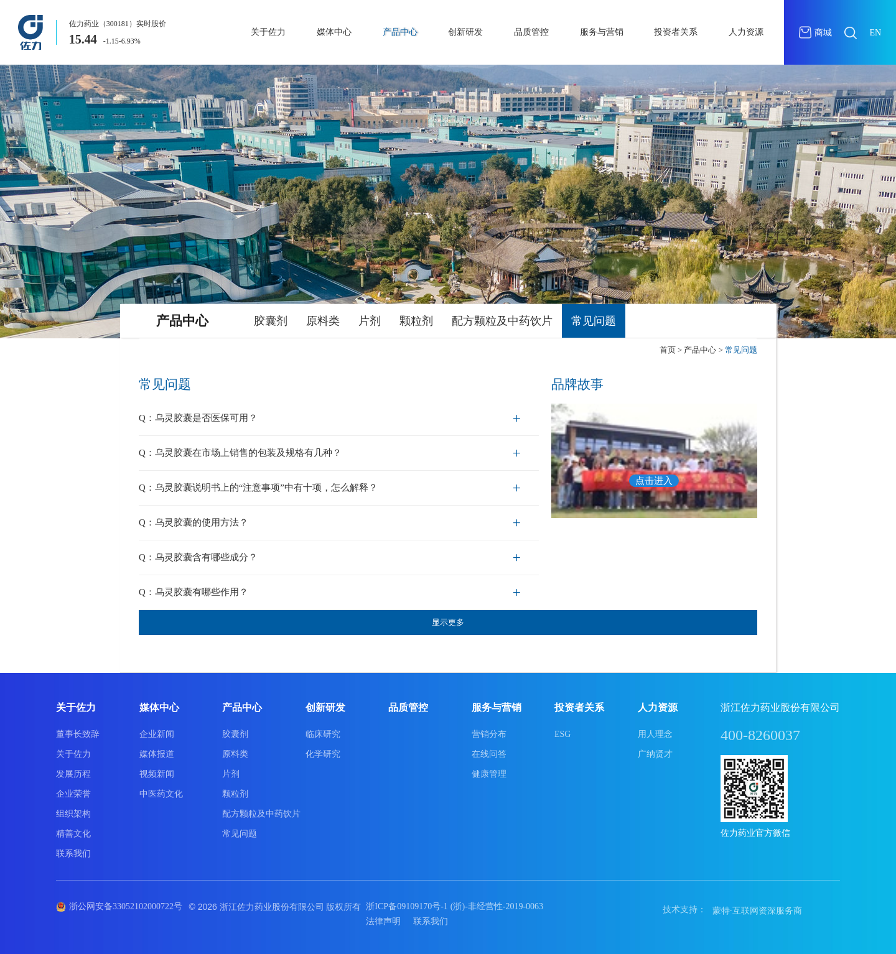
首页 (668, 350)
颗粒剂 (416, 321)
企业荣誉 (73, 794)
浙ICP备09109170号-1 (406, 906)
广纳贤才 (655, 754)
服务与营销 (601, 32)
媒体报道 (156, 754)
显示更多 (448, 622)
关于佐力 (268, 32)
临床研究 (323, 734)
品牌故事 (577, 384)
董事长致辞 (78, 734)
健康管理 (489, 774)
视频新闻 (156, 774)
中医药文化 (161, 794)
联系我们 (73, 853)
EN (875, 32)
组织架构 (73, 813)
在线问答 (489, 754)
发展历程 (73, 774)
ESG (562, 734)
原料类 (323, 321)
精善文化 (73, 833)
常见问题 (593, 321)
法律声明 (383, 921)
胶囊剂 (270, 321)
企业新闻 (156, 734)
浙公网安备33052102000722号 (125, 906)
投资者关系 (676, 32)
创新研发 (465, 32)
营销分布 (489, 734)
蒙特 (721, 910)
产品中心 (400, 32)
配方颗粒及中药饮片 (502, 321)
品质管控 (531, 32)
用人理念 (655, 734)
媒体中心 (334, 32)
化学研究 (323, 754)
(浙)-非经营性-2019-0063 (496, 906)
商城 (815, 33)
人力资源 (746, 32)
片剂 (369, 321)
